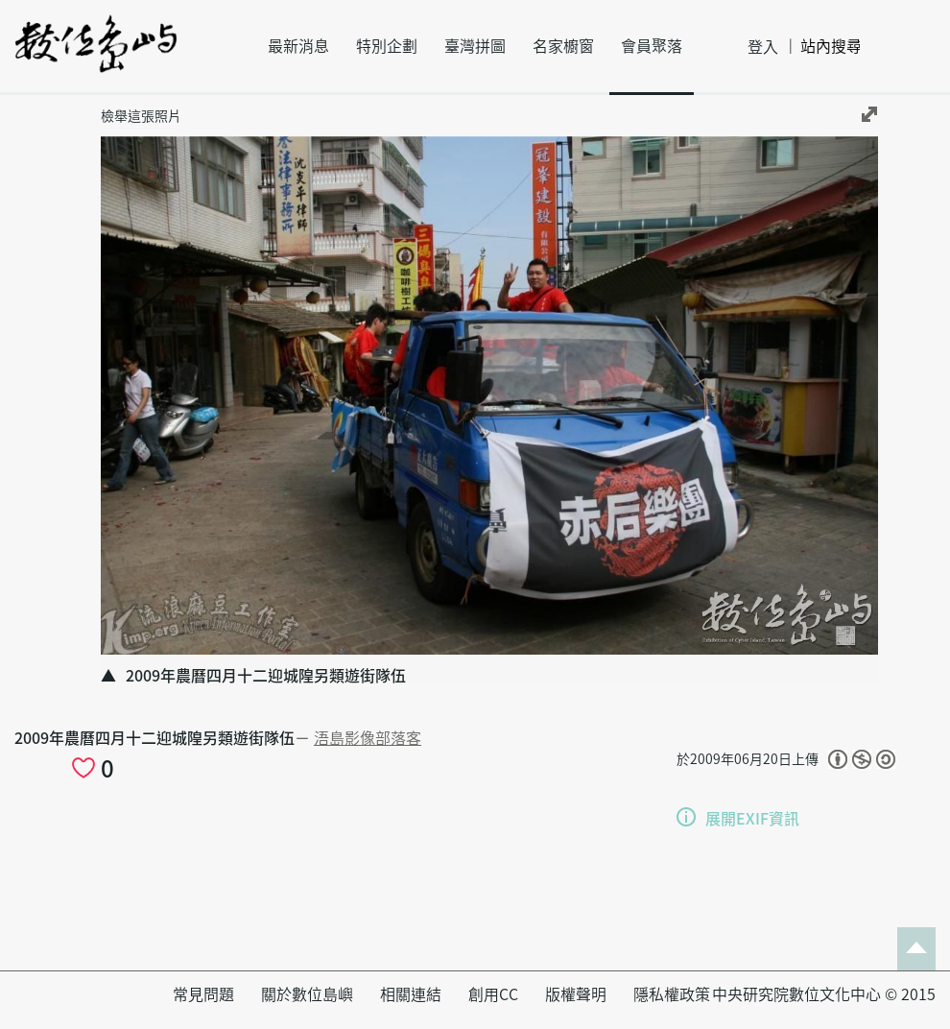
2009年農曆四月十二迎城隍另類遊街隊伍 (154, 738)
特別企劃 (386, 46)
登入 (763, 47)
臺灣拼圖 (475, 46)
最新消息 (298, 46)
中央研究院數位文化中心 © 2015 (824, 994)
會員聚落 (651, 46)
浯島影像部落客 (367, 738)
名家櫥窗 (563, 46)
